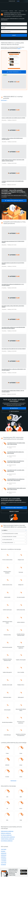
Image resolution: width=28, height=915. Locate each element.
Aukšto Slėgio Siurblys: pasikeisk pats (8, 837)
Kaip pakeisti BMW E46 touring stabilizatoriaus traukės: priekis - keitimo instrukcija (15, 479)
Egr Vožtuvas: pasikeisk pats (6, 835)
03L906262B (3, 864)
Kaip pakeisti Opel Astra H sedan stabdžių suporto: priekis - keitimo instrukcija (16, 489)
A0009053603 (3, 855)
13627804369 (3, 858)
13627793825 (3, 849)
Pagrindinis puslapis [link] (4, 10)
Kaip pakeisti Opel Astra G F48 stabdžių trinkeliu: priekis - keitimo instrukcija (16, 443)
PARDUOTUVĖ (12, 1)
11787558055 (3, 860)
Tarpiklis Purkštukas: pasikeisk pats (7, 838)
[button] (14, 82)
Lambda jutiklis (21, 10)
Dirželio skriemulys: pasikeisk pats (7, 831)
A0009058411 (3, 857)
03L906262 (3, 851)
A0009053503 (3, 853)
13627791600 (3, 862)
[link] (19, 48)
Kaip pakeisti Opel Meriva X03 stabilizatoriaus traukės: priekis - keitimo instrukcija (15, 461)
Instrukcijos (11, 10)
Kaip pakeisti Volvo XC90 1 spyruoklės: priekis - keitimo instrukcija (15, 470)
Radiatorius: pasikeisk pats (6, 833)
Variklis (16, 10)
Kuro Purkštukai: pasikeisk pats (7, 840)
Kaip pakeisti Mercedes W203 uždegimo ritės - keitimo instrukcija (15, 452)
